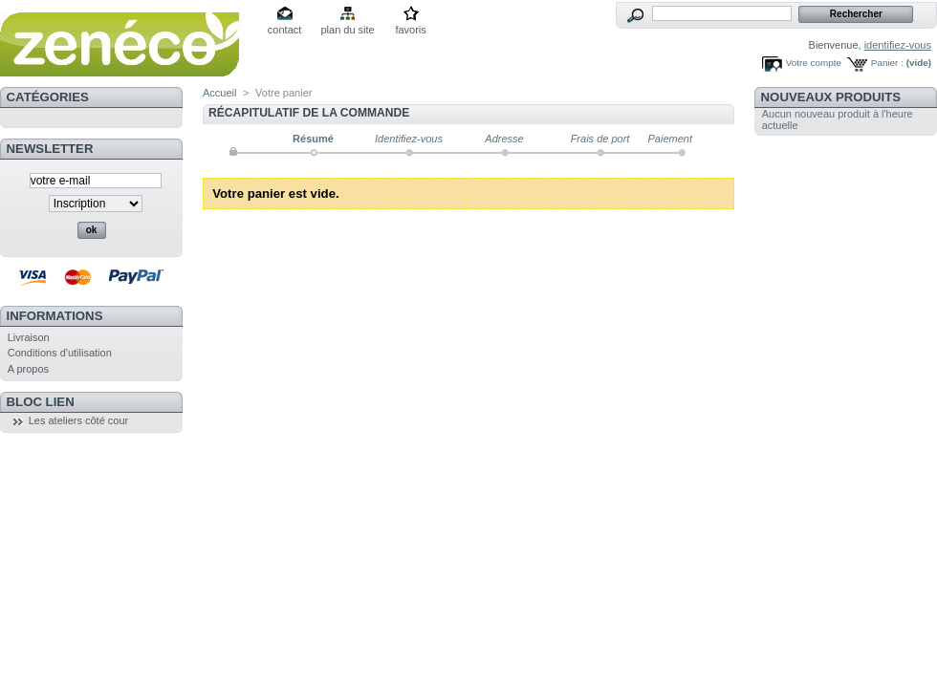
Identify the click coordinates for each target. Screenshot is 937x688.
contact (284, 29)
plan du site (347, 29)
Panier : (887, 62)
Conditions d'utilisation (60, 352)
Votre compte (813, 62)
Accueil (219, 92)
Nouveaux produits (831, 97)
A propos (28, 369)
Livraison (29, 337)
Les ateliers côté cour (79, 420)
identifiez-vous (897, 45)
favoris (410, 29)
